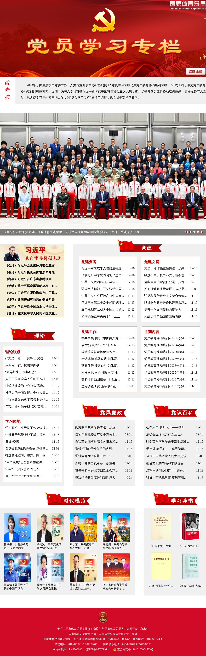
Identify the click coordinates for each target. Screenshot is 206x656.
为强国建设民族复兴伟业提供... (26, 399)
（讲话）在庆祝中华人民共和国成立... (31, 313)
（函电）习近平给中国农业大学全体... (31, 306)
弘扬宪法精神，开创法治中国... (102, 289)
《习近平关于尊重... (161, 546)
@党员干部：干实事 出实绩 (24, 358)
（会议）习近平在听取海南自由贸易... (31, 293)
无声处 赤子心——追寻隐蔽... (166, 449)
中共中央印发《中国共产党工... (102, 338)
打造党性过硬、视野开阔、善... (26, 455)
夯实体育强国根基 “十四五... (100, 379)
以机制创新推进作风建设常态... (165, 302)
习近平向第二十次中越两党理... (102, 302)
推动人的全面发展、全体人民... (26, 392)
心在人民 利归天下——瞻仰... (166, 427)
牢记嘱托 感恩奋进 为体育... (100, 359)
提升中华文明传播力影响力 (162, 309)
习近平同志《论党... (161, 585)
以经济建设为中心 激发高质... (25, 386)
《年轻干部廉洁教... (190, 585)
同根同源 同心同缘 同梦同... (100, 372)
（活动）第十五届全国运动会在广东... (31, 286)
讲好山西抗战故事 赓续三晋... (166, 477)
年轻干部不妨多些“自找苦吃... (25, 406)
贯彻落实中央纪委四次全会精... (96, 470)
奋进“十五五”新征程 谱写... (23, 476)
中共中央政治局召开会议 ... (99, 282)
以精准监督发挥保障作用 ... (99, 352)
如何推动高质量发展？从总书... (165, 289)
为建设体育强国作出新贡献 (162, 316)
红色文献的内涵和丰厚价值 (164, 463)
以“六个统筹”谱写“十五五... (100, 345)
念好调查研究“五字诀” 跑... (99, 386)
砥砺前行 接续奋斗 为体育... (100, 365)
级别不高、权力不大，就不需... (165, 275)
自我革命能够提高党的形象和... (96, 441)
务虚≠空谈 (12, 441)
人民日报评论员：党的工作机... (26, 379)
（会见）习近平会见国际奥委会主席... (31, 265)
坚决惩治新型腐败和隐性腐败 (95, 477)
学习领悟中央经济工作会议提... (26, 428)
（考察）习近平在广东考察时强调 (28, 279)
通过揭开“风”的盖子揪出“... (93, 456)
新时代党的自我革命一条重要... (96, 463)
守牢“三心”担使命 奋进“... (22, 469)
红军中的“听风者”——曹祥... (165, 470)
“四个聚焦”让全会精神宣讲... (24, 462)
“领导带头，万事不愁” (20, 372)
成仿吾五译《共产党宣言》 (164, 434)
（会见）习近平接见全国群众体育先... (31, 272)
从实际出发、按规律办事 (22, 365)
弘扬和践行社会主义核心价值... (165, 296)
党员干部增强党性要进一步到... (165, 268)
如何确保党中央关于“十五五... (101, 316)
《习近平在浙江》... (190, 546)
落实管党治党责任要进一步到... (165, 282)
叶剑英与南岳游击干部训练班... (167, 441)
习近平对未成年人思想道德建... (102, 268)
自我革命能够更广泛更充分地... (96, 434)
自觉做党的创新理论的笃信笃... (26, 448)
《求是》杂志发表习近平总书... (102, 275)
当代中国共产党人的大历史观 (166, 456)
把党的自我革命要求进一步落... (96, 427)
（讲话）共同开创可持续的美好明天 (30, 299)
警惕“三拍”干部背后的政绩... (94, 449)
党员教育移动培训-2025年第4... (165, 338)
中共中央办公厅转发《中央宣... (102, 296)
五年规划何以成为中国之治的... (102, 309)
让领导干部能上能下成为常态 (25, 434)
